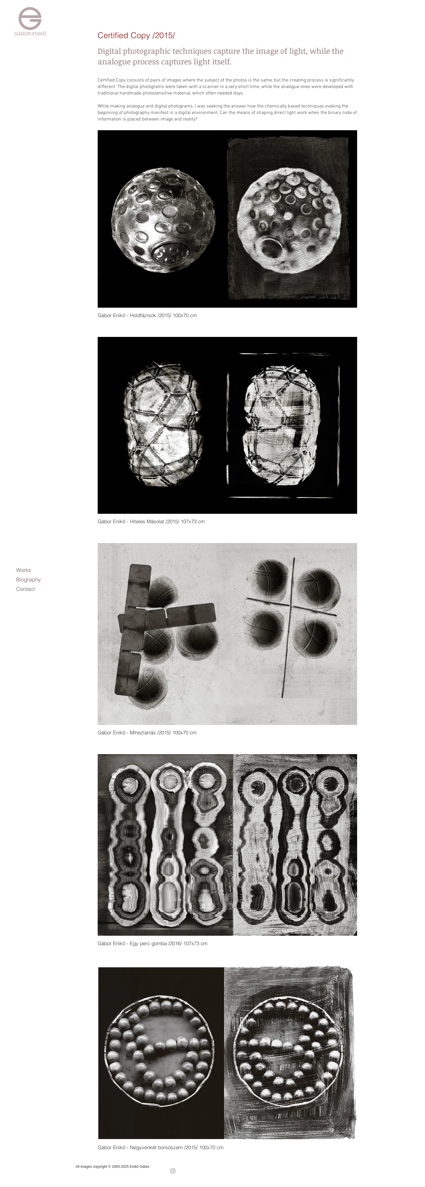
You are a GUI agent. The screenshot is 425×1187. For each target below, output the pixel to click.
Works (23, 570)
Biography (28, 579)
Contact (25, 589)
